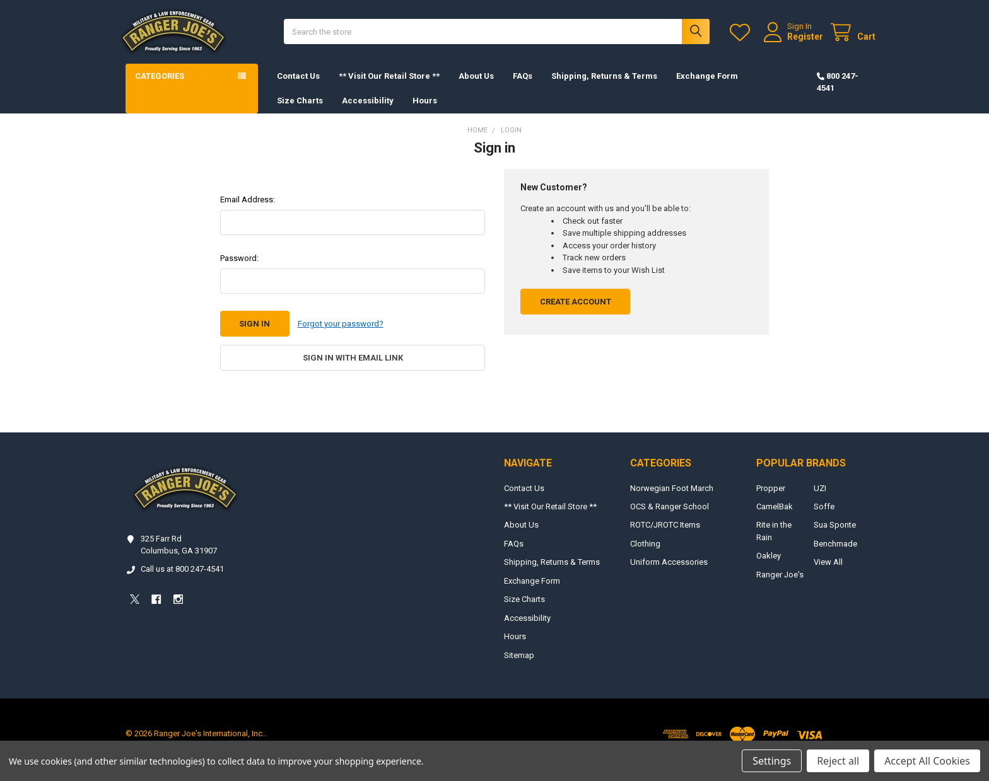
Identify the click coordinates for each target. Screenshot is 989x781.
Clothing (645, 555)
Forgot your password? (340, 335)
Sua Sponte (835, 536)
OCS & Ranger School (669, 518)
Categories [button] (159, 88)
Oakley (768, 567)
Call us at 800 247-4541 (182, 581)
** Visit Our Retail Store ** (389, 88)
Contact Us (298, 88)
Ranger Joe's (780, 586)
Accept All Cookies (927, 761)
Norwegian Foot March (671, 499)
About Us (476, 88)
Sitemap (519, 666)
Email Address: (247, 211)
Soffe (824, 518)
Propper (770, 499)
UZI (820, 499)
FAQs (522, 88)
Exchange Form (707, 88)
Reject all (838, 761)
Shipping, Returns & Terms (604, 88)
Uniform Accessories (669, 574)
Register (793, 42)
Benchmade (835, 555)
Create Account (575, 313)
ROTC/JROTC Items (665, 536)
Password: (239, 270)
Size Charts (300, 112)
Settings (771, 761)
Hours (425, 112)
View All (828, 574)
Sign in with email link (353, 369)
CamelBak (774, 518)
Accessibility (368, 112)
